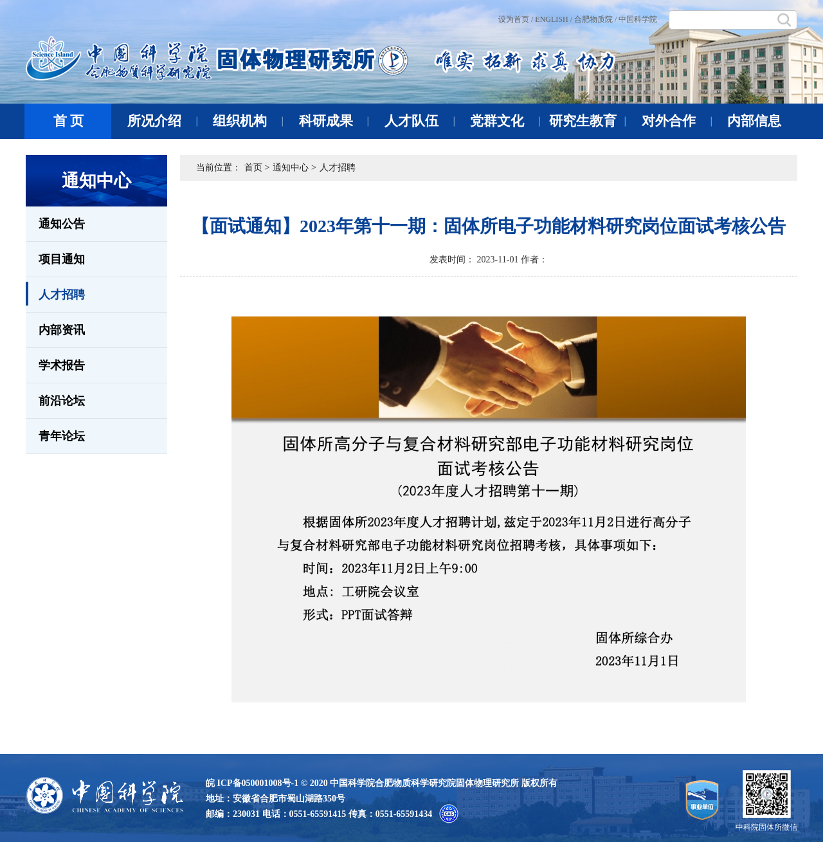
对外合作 (677, 121)
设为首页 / (515, 19)
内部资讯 (62, 330)
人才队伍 (419, 121)
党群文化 (505, 121)
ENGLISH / (553, 19)
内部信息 (754, 121)
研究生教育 (587, 121)
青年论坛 (62, 436)
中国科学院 (638, 19)
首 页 (68, 121)
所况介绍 (162, 121)
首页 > (256, 167)
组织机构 (248, 121)
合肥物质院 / (595, 19)
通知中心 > (294, 167)
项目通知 (62, 259)
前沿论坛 (62, 400)
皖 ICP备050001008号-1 (252, 783)
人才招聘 (55, 294)
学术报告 (62, 365)
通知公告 (62, 223)
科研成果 (334, 121)
